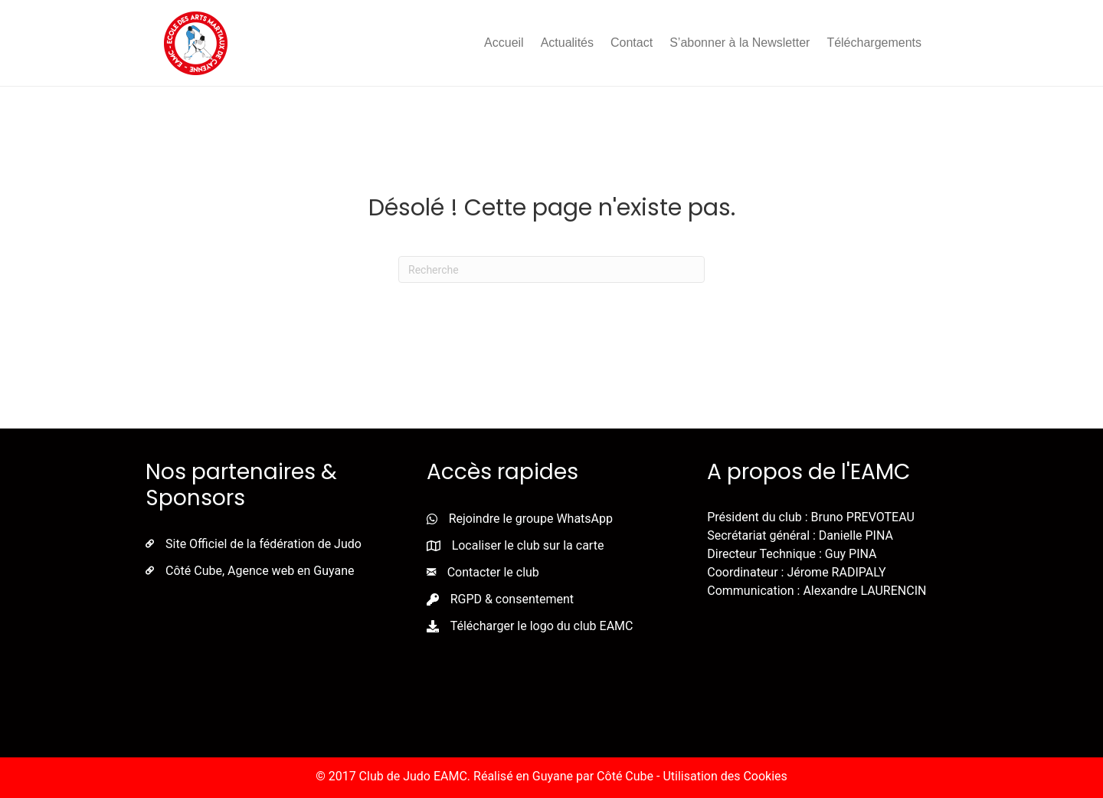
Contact (631, 42)
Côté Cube (625, 776)
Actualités (567, 42)
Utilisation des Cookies (725, 776)
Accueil (504, 42)
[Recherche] (551, 269)
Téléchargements (873, 42)
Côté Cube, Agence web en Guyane (260, 570)
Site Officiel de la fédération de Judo (263, 544)
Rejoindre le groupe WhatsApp (531, 518)
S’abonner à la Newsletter (739, 42)
